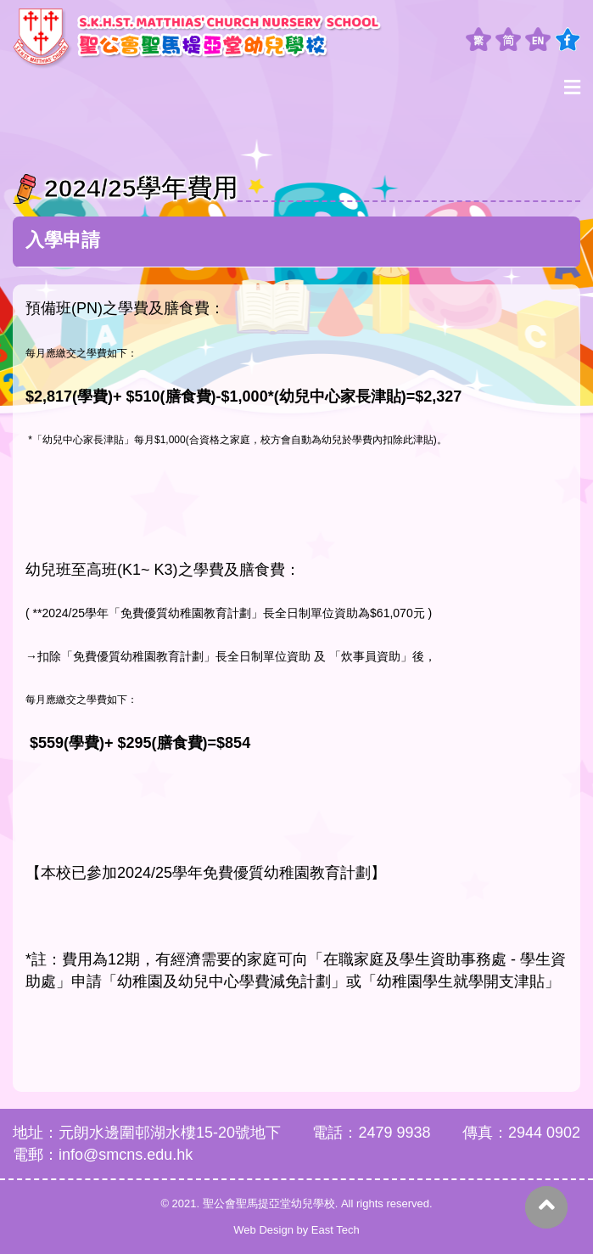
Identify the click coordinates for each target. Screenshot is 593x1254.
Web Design (263, 1229)
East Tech (335, 1229)
